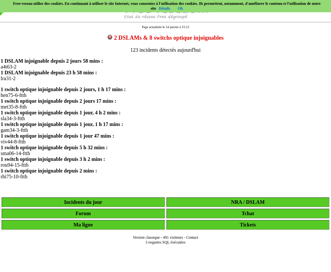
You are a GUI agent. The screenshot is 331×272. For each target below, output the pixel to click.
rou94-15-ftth (14, 165)
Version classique (146, 237)
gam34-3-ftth (14, 130)
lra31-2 (8, 78)
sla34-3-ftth (13, 118)
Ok (180, 8)
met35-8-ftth (14, 107)
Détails (164, 8)
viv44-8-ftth (13, 141)
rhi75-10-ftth (14, 176)
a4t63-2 (8, 66)
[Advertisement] (165, 263)
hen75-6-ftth (14, 95)
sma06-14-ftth (15, 153)
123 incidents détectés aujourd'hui (165, 50)
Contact (192, 237)
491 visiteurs (173, 237)
